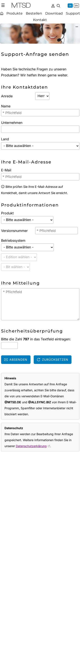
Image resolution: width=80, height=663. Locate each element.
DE (70, 5)
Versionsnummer (14, 230)
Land (5, 139)
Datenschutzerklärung (31, 446)
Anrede (7, 96)
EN (76, 5)
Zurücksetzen (52, 359)
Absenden (15, 359)
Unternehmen (11, 122)
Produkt (7, 213)
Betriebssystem (13, 240)
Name (5, 106)
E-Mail (6, 170)
